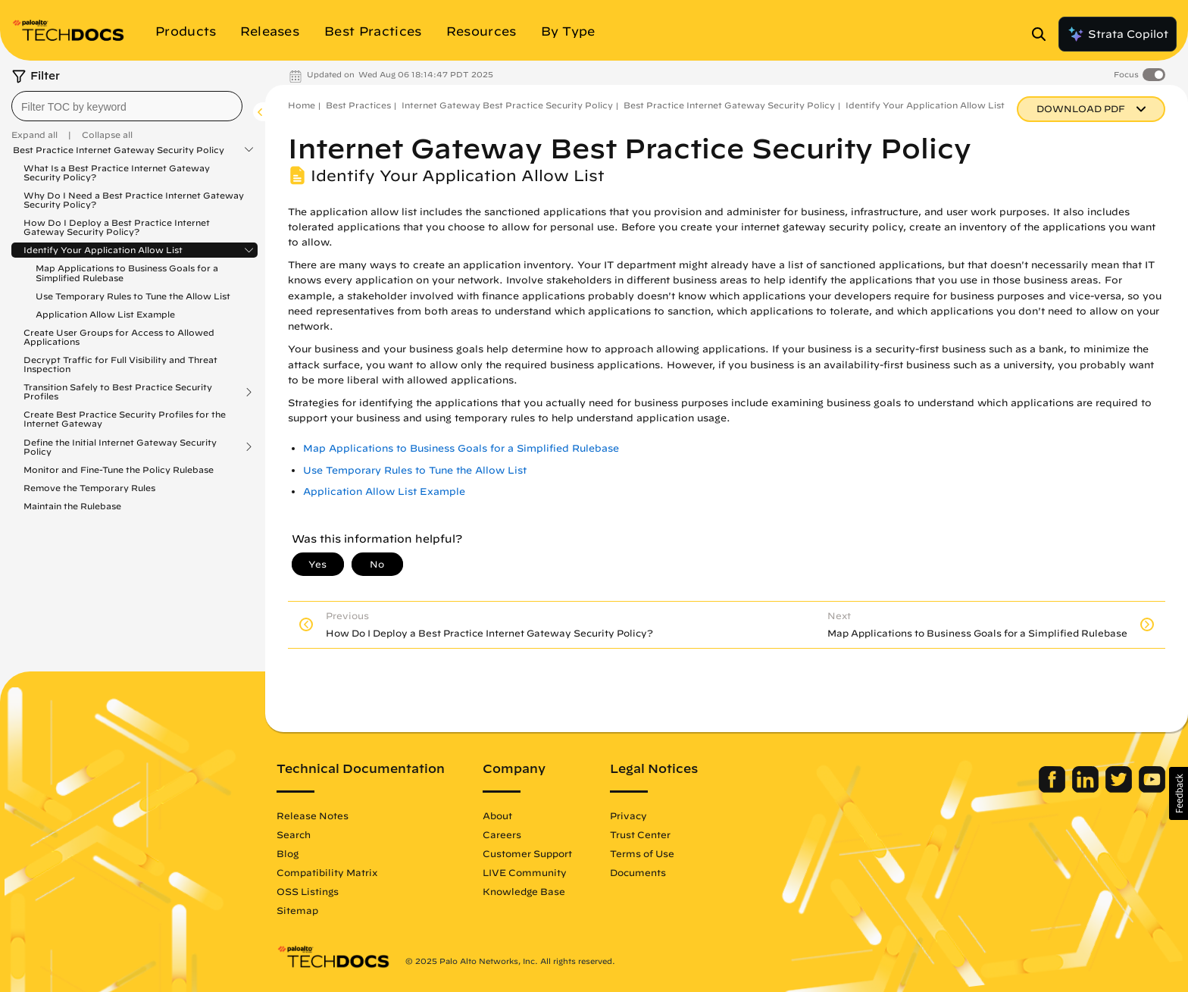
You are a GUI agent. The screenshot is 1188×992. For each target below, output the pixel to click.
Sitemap (297, 910)
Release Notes (313, 815)
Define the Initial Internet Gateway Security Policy (120, 447)
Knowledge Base (524, 891)
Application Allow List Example (105, 314)
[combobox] (126, 106)
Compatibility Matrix (327, 872)
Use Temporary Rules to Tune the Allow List (133, 296)
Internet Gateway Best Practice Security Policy (507, 105)
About (497, 815)
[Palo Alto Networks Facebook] (1053, 789)
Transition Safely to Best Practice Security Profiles (117, 392)
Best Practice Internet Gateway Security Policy (118, 150)
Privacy (628, 815)
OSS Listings (308, 891)
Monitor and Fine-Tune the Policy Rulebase (118, 469)
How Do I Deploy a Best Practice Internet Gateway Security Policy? (116, 226)
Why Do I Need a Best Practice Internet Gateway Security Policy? (133, 199)
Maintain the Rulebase (72, 506)
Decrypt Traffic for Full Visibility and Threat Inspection (120, 364)
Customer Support (527, 853)
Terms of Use (642, 853)
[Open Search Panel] (1043, 34)
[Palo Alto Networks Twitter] (1120, 789)
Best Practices (358, 105)
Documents (638, 872)
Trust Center (640, 834)
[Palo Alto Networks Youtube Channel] (1152, 789)
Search (294, 834)
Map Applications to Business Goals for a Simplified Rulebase (127, 272)
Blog (288, 853)
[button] (1178, 793)
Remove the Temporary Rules (89, 488)
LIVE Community (525, 872)
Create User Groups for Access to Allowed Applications (118, 336)
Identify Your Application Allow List (103, 250)
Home (301, 105)
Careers (502, 834)
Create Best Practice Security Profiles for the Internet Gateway (124, 418)
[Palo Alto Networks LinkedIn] (1087, 789)
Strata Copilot (1117, 34)
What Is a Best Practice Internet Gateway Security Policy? (116, 172)
